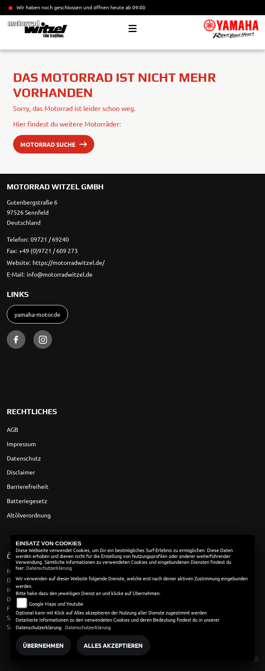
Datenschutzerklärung (49, 567)
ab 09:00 (134, 7)
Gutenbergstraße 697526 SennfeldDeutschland (32, 212)
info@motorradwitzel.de (60, 274)
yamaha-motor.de (37, 314)
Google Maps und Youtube (56, 603)
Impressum (21, 443)
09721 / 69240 (49, 239)
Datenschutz (24, 458)
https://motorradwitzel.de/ (68, 262)
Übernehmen (43, 645)
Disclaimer (21, 472)
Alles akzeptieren (113, 645)
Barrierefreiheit (28, 486)
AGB (12, 429)
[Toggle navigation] (132, 28)
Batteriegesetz (27, 500)
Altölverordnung (29, 515)
